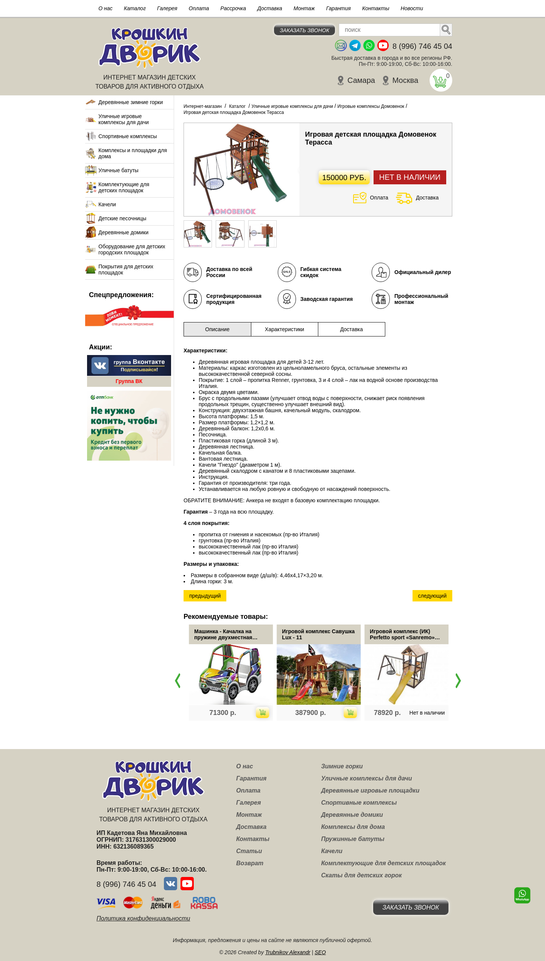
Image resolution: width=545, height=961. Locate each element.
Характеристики (284, 329)
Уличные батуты (118, 170)
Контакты (375, 8)
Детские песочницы (122, 218)
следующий (432, 596)
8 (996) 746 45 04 (422, 46)
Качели (107, 204)
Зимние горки (342, 766)
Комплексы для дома (353, 827)
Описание (217, 329)
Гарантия (338, 8)
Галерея (167, 8)
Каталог (135, 8)
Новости (412, 8)
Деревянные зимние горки (130, 102)
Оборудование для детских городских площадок (131, 249)
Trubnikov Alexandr (287, 952)
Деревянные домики (123, 232)
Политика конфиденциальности (143, 918)
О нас (105, 8)
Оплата (199, 8)
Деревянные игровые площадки (370, 790)
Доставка (269, 8)
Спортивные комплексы (127, 136)
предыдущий (205, 596)
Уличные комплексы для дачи (366, 778)
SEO (320, 952)
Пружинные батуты (352, 839)
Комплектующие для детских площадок (123, 187)
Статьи (249, 851)
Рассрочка (233, 8)
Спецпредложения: (121, 295)
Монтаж (304, 8)
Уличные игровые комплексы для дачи (123, 119)
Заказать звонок (304, 30)
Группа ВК (129, 381)
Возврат (249, 863)
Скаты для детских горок (361, 875)
